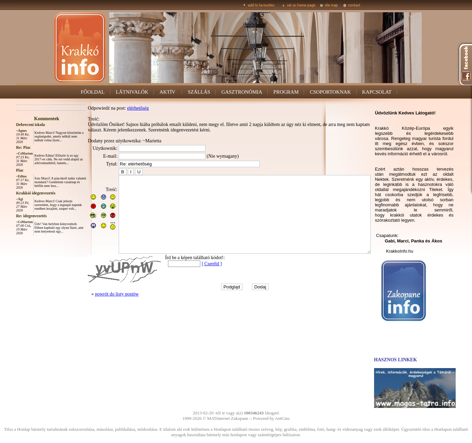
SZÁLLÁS (199, 92)
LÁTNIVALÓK (132, 92)
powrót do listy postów (101, 309)
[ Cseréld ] (196, 279)
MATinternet (218, 418)
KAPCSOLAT (377, 92)
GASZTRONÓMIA (241, 92)
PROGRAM (286, 92)
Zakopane (239, 418)
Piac (4, 170)
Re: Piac (8, 147)
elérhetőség (123, 108)
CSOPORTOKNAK (330, 92)
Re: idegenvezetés (16, 215)
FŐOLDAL (93, 92)
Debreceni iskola (15, 124)
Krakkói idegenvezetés (20, 193)
